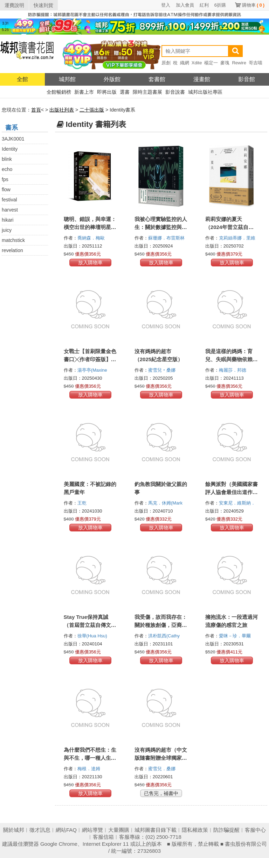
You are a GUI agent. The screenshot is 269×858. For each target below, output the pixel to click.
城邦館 (67, 79)
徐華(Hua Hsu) (92, 635)
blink (7, 159)
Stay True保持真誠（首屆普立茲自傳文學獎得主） (90, 625)
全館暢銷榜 (59, 92)
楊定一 (211, 62)
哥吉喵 (255, 62)
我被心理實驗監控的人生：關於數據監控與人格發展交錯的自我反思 (160, 227)
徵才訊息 (39, 830)
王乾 (82, 503)
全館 (22, 79)
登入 (165, 5)
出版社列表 (61, 110)
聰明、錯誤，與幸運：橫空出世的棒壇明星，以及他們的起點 (90, 227)
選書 (125, 92)
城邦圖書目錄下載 (155, 830)
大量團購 (118, 830)
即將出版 (107, 92)
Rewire (239, 62)
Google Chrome (58, 844)
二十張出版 (92, 110)
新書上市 (84, 92)
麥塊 (224, 62)
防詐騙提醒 (226, 830)
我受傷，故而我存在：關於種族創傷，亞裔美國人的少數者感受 (160, 625)
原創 (166, 62)
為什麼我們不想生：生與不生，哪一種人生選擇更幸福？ (90, 758)
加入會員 (185, 5)
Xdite (197, 62)
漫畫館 (201, 79)
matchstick (13, 240)
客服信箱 (103, 837)
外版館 (112, 79)
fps (5, 179)
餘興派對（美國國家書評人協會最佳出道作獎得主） (231, 492)
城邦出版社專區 (205, 92)
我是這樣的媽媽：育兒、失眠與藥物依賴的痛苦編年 (231, 359)
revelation (12, 250)
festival (9, 199)
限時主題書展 (147, 92)
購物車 (253, 5)
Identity (10, 149)
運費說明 (14, 5)
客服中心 (255, 830)
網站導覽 (92, 830)
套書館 (157, 79)
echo (7, 169)
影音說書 (175, 92)
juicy (7, 230)
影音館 (246, 79)
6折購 (220, 5)
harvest (10, 210)
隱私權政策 (195, 830)
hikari (7, 220)
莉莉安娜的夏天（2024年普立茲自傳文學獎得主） (229, 227)
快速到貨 (43, 5)
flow (6, 189)
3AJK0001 (13, 139)
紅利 (204, 5)
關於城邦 (13, 830)
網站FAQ (66, 830)
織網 (184, 62)
